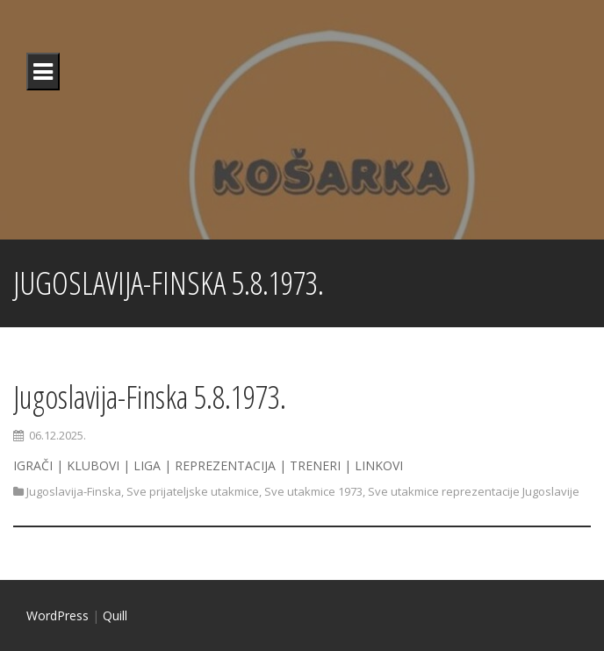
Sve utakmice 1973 (313, 491)
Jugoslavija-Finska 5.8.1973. (149, 397)
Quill (115, 615)
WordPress (57, 615)
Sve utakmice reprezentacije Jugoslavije (473, 491)
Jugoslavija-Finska (73, 491)
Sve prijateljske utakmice (192, 491)
